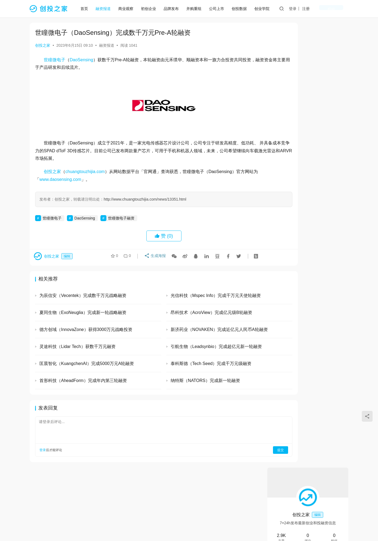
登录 (312, 8)
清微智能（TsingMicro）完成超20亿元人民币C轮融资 (321, 362)
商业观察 (128, 8)
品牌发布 (173, 8)
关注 (295, 109)
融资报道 (105, 8)
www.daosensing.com (65, 179)
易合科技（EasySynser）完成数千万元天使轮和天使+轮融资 (322, 286)
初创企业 (150, 8)
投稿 (341, 9)
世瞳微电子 (54, 60)
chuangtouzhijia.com (85, 171)
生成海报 (153, 257)
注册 (325, 8)
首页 (86, 8)
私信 (319, 109)
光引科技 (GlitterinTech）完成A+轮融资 (307, 151)
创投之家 (42, 45)
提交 (244, 450)
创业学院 (264, 8)
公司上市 (218, 8)
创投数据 (241, 8)
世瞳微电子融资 (121, 218)
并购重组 (196, 8)
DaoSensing (81, 60)
